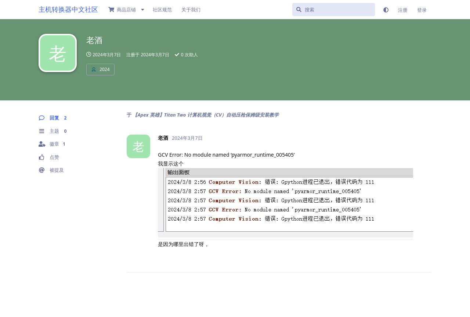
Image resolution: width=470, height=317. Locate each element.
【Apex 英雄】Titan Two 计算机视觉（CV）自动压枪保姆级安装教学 (206, 114)
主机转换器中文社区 (68, 9)
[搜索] (333, 9)
